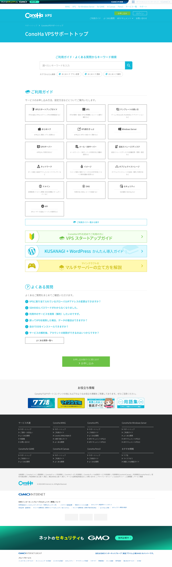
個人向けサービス (129, 561)
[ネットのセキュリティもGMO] (20, 2)
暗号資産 (118, 561)
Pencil (120, 6)
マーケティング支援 (82, 561)
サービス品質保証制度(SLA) (75, 477)
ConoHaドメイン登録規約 (35, 474)
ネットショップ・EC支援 (43, 561)
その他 (139, 561)
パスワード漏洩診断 (66, 505)
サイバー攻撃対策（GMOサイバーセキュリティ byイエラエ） (51, 507)
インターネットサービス (26, 561)
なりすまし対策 (104, 507)
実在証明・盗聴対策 (24, 507)
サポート (143, 6)
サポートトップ (31, 25)
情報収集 (101, 561)
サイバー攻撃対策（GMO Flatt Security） (85, 507)
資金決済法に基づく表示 (57, 477)
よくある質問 (109, 18)
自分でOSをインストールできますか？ (48, 326)
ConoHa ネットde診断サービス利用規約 (97, 474)
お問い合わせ (141, 18)
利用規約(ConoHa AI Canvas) (121, 474)
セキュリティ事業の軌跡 (119, 507)
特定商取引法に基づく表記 (38, 477)
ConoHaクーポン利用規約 (73, 474)
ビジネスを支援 (58, 561)
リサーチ (93, 561)
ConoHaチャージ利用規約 (54, 474)
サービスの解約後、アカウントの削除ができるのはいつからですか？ (64, 332)
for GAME (100, 6)
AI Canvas (111, 6)
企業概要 (129, 477)
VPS (74, 6)
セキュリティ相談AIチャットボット (101, 504)
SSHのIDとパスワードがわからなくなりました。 (54, 307)
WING (67, 6)
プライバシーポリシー (104, 477)
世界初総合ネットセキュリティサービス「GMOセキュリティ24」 (38, 505)
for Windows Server (86, 6)
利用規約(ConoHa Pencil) (141, 474)
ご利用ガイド (95, 18)
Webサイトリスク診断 (81, 505)
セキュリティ (69, 561)
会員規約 (21, 474)
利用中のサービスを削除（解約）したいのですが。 (55, 314)
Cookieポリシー (119, 477)
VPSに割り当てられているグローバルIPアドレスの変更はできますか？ (65, 301)
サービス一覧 (131, 6)
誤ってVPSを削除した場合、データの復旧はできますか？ (58, 320)
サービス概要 (138, 477)
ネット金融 (109, 561)
